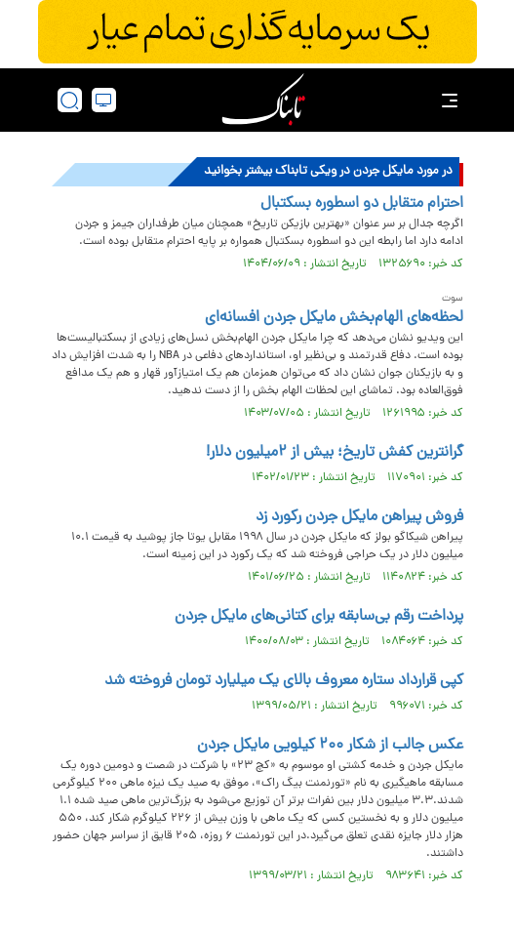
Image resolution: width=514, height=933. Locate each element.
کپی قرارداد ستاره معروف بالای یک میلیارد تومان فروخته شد (283, 681)
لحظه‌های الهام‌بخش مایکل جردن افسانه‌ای (334, 318)
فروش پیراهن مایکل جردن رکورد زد (359, 517)
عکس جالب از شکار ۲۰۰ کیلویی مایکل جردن (330, 745)
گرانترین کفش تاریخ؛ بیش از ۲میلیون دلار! (334, 453)
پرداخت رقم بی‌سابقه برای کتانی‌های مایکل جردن (319, 617)
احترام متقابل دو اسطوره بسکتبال (361, 204)
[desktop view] (104, 100)
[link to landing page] (263, 100)
